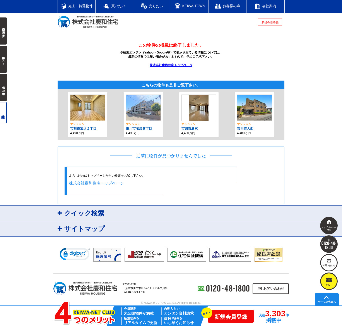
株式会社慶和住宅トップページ (171, 65)
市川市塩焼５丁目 (139, 128)
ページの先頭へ (327, 302)
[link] (75, 255)
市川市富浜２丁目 (83, 128)
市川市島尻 (189, 128)
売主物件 (3, 112)
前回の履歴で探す (3, 31)
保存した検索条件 (3, 87)
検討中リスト (3, 59)
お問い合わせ (273, 288)
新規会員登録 (270, 22)
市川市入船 (245, 128)
